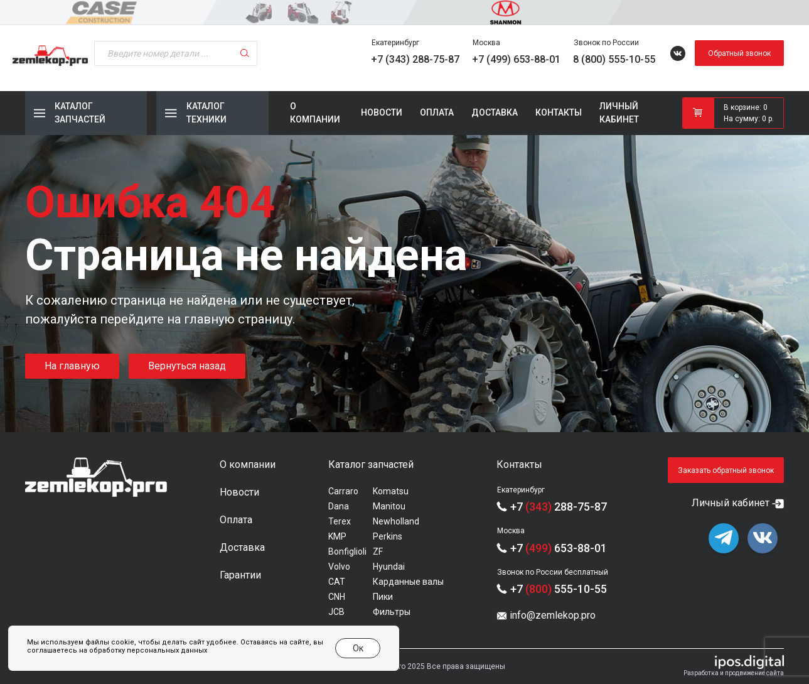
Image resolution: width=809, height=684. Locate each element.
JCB (336, 612)
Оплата (437, 112)
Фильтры (391, 612)
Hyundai (389, 567)
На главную (72, 366)
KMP (337, 536)
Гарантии (240, 575)
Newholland (396, 521)
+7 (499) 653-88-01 (516, 59)
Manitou (389, 506)
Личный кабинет (619, 112)
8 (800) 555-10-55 (614, 59)
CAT (336, 582)
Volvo (339, 567)
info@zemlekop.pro (553, 615)
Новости (381, 112)
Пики (383, 597)
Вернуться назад (187, 366)
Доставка (494, 112)
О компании (315, 112)
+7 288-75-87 (558, 506)
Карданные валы (408, 582)
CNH (336, 597)
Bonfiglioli (347, 551)
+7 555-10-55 (558, 588)
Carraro (343, 491)
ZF (378, 551)
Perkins (387, 536)
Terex (339, 521)
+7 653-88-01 (558, 548)
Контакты (558, 112)
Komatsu (391, 491)
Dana (338, 506)
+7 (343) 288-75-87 (415, 59)
